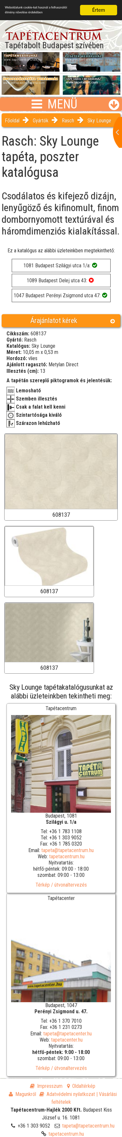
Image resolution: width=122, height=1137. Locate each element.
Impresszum (46, 1086)
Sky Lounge (99, 121)
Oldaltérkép (81, 1086)
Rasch (68, 121)
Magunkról (22, 1094)
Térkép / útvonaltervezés (61, 884)
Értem (98, 10)
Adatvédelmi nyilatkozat (67, 1094)
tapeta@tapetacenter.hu (67, 1033)
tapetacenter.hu (67, 1040)
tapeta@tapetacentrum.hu (67, 850)
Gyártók (40, 121)
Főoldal (12, 121)
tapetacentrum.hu (67, 856)
